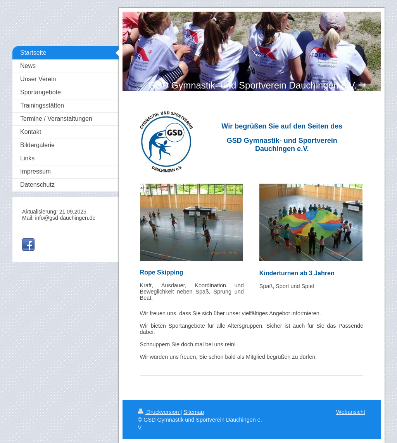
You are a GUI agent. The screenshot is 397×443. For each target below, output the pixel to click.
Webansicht (350, 412)
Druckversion (159, 412)
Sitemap (193, 412)
